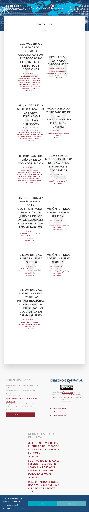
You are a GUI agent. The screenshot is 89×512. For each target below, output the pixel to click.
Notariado (26, 91)
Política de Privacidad (60, 416)
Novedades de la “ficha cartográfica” (58, 63)
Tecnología (12, 406)
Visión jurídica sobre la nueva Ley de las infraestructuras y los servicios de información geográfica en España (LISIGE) (31, 310)
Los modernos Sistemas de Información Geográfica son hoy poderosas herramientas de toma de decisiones (30, 59)
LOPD (39, 182)
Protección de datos (31, 144)
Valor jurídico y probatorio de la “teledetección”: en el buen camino (58, 123)
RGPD (39, 186)
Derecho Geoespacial (33, 83)
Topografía (33, 93)
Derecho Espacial (23, 406)
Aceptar (42, 502)
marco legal (22, 184)
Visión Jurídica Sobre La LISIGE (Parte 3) (30, 265)
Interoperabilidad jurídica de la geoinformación (30, 165)
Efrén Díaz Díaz (31, 78)
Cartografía (34, 81)
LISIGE (33, 89)
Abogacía (26, 81)
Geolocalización (35, 85)
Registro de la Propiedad (27, 186)
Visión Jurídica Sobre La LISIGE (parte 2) (58, 265)
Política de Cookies (59, 423)
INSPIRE (60, 76)
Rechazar (71, 502)
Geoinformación (23, 85)
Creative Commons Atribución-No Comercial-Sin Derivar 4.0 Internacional (67, 405)
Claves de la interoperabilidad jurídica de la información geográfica (58, 168)
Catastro (22, 83)
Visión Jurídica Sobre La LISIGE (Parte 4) (58, 219)
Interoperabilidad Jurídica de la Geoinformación (30, 88)
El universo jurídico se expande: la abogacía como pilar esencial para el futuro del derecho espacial (43, 475)
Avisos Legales (58, 419)
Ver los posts (20, 422)
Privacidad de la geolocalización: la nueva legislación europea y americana (31, 119)
